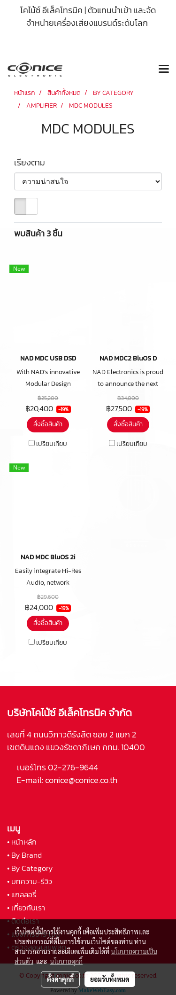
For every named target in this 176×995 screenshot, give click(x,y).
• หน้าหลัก (22, 841)
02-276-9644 (73, 767)
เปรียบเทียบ (51, 444)
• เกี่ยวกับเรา (26, 907)
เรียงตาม (32, 162)
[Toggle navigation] (163, 69)
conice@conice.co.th (82, 780)
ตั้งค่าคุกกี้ (60, 979)
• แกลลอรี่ (21, 894)
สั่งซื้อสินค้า (47, 424)
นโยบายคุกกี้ (66, 961)
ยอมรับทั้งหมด (110, 979)
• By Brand (24, 855)
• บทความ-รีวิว (29, 881)
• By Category (30, 868)
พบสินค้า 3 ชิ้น (38, 233)
